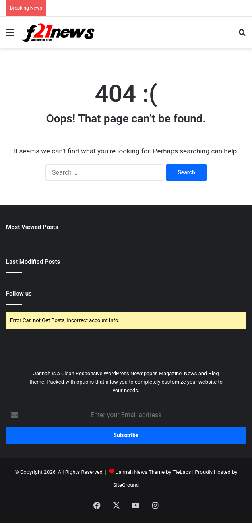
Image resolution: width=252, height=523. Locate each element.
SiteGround (126, 485)
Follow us (19, 293)
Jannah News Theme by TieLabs (153, 472)
